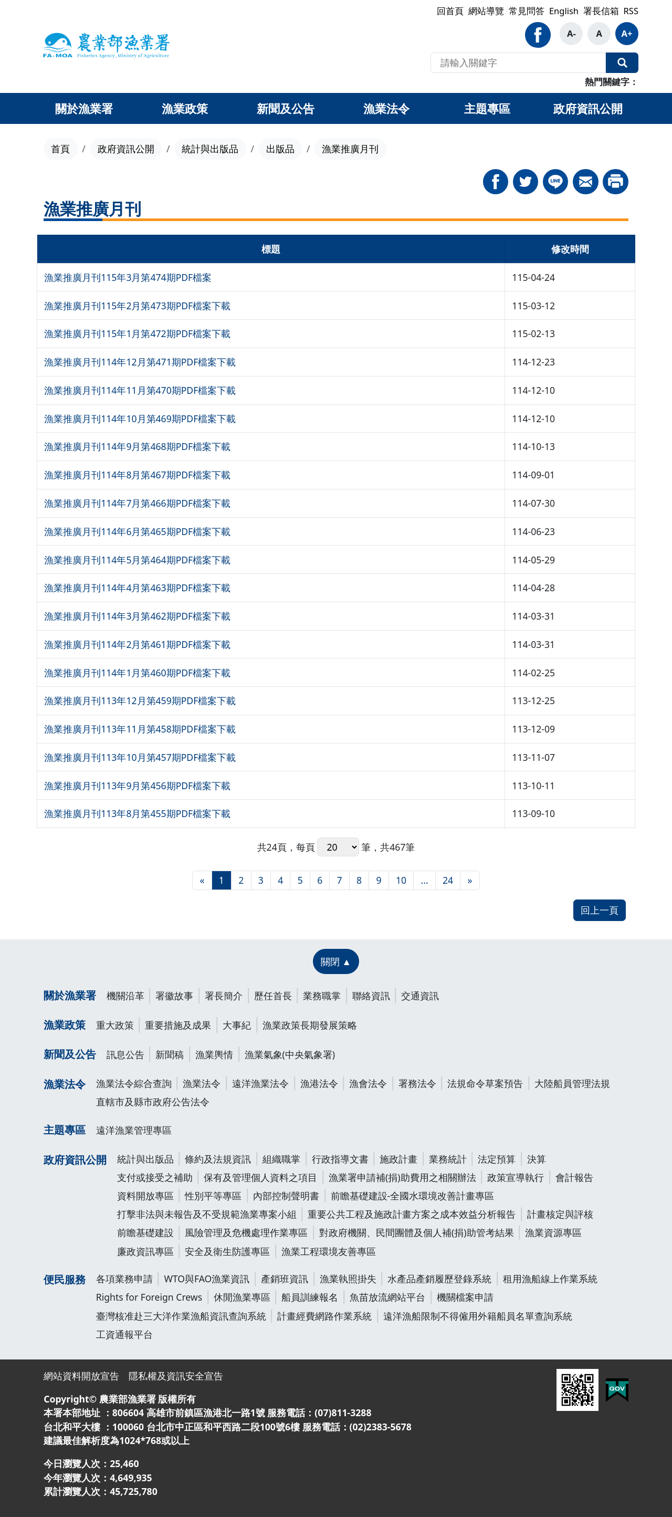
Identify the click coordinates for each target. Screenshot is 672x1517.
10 (401, 880)
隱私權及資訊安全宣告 (176, 1375)
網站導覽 (486, 11)
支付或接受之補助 (155, 1177)
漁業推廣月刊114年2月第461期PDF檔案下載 (137, 644)
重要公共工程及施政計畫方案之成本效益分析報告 (412, 1214)
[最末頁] (469, 880)
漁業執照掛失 (348, 1278)
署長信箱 (601, 11)
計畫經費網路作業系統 (324, 1316)
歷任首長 (273, 995)
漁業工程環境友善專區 (328, 1251)
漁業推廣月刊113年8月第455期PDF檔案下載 (137, 813)
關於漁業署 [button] (84, 108)
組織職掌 (281, 1159)
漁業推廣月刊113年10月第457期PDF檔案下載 (140, 757)
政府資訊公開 (126, 148)
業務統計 (448, 1159)
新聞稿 (169, 1054)
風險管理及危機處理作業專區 (246, 1232)
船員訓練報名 (309, 1297)
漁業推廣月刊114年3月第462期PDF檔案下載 (137, 616)
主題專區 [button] (487, 108)
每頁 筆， (338, 847)
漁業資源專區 (553, 1232)
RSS (631, 11)
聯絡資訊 (371, 995)
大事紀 (237, 1025)
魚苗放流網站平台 (387, 1297)
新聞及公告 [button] (285, 108)
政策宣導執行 (515, 1177)
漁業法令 (65, 1084)
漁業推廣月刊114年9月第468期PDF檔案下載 (137, 446)
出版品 (280, 148)
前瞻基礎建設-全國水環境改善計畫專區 (413, 1195)
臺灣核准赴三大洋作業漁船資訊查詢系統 (181, 1316)
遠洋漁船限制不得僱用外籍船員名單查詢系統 (477, 1316)
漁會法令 (368, 1083)
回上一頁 (599, 910)
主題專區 (65, 1130)
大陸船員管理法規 (572, 1083)
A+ (627, 33)
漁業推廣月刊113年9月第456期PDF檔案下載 (137, 785)
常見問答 (526, 11)
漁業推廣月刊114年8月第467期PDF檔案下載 (137, 474)
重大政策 (115, 1025)
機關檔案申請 (465, 1297)
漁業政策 (65, 1025)
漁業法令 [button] (386, 108)
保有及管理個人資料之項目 (260, 1177)
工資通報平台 (124, 1334)
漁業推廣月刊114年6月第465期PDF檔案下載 (137, 531)
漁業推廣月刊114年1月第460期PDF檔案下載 (137, 672)
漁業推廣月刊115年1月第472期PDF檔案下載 (137, 333)
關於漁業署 (70, 995)
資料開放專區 (145, 1195)
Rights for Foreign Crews (149, 1297)
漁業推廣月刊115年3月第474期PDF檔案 (128, 277)
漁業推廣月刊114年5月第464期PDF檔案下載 (137, 559)
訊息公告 (125, 1054)
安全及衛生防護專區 (227, 1251)
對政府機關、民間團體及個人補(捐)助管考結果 (416, 1232)
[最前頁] (202, 880)
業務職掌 (322, 995)
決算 (536, 1159)
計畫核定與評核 (560, 1214)
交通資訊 (420, 995)
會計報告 (574, 1177)
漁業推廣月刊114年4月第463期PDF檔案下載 (137, 587)
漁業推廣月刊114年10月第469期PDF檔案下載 (140, 418)
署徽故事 (174, 995)
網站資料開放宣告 (81, 1375)
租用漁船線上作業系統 (550, 1278)
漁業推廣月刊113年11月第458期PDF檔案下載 (140, 729)
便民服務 (65, 1279)
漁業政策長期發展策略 (309, 1025)
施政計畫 (398, 1159)
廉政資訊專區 (145, 1251)
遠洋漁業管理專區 (134, 1130)
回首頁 (450, 11)
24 (448, 880)
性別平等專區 (213, 1195)
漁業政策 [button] (185, 108)
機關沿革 (125, 995)
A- (571, 33)
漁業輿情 (214, 1054)
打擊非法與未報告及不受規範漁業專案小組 (207, 1214)
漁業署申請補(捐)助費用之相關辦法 (402, 1177)
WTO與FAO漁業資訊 (206, 1278)
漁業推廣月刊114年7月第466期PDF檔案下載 (137, 503)
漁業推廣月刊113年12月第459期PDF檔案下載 (140, 700)
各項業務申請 (124, 1278)
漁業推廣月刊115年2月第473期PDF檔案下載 (137, 305)
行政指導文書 (340, 1159)
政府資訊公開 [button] (588, 108)
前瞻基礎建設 (145, 1232)
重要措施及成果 (178, 1025)
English (564, 11)
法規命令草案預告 (485, 1083)
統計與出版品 (210, 148)
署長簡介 (224, 995)
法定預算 (497, 1159)
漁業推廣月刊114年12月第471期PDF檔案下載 (140, 361)
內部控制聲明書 (286, 1195)
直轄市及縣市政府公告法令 (152, 1101)
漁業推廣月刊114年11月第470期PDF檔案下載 (140, 390)
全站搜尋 (622, 63)
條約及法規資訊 (218, 1159)
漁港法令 (319, 1083)
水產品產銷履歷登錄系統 (439, 1278)
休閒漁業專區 (242, 1297)
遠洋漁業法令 (260, 1083)
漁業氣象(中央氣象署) (290, 1054)
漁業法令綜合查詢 (134, 1083)
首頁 (60, 148)
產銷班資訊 (284, 1278)
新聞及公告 (70, 1054)
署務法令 (417, 1083)
